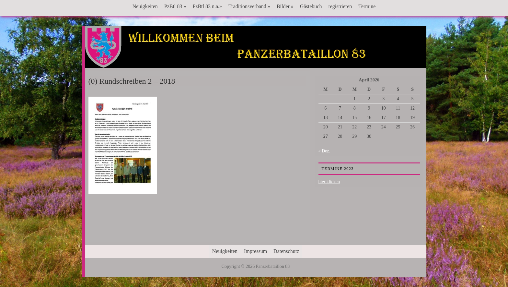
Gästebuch (311, 6)
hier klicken (329, 181)
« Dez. (324, 151)
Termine (366, 6)
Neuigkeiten (145, 6)
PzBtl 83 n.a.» (207, 6)
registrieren (340, 6)
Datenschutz (286, 251)
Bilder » (285, 6)
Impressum (255, 251)
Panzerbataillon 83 (256, 45)
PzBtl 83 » (175, 6)
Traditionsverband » (249, 6)
